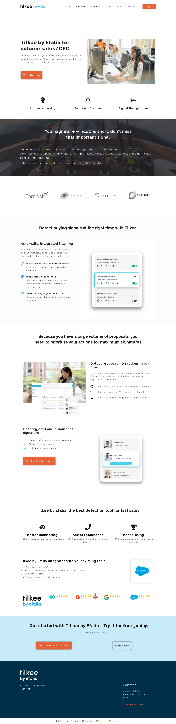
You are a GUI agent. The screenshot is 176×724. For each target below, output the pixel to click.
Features (95, 6)
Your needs (81, 6)
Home (68, 6)
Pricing (108, 6)
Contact (119, 6)
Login (149, 6)
